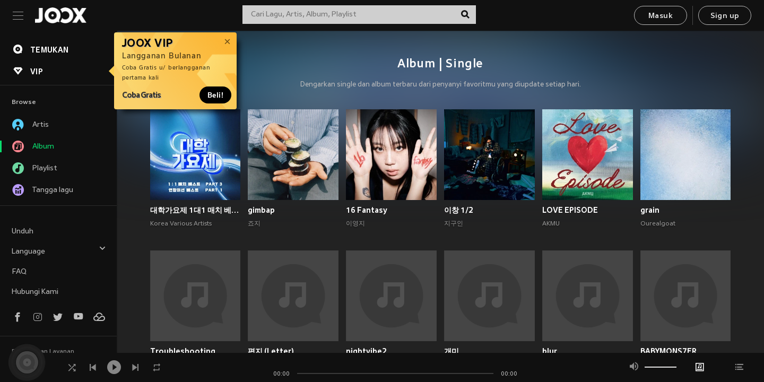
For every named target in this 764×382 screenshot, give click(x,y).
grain (649, 210)
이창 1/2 (458, 210)
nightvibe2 (366, 351)
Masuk (660, 16)
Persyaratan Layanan (43, 351)
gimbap (261, 210)
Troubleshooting (182, 351)
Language (59, 250)
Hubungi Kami (35, 292)
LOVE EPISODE (570, 210)
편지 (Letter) (271, 351)
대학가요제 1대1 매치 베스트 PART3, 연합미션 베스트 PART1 (195, 210)
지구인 (453, 224)
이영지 (355, 224)
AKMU (551, 224)
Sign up (725, 16)
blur (549, 351)
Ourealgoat (657, 224)
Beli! (215, 95)
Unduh (22, 232)
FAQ (19, 272)
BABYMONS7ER (668, 351)
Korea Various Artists (181, 224)
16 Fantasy (366, 210)
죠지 (254, 224)
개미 (451, 351)
